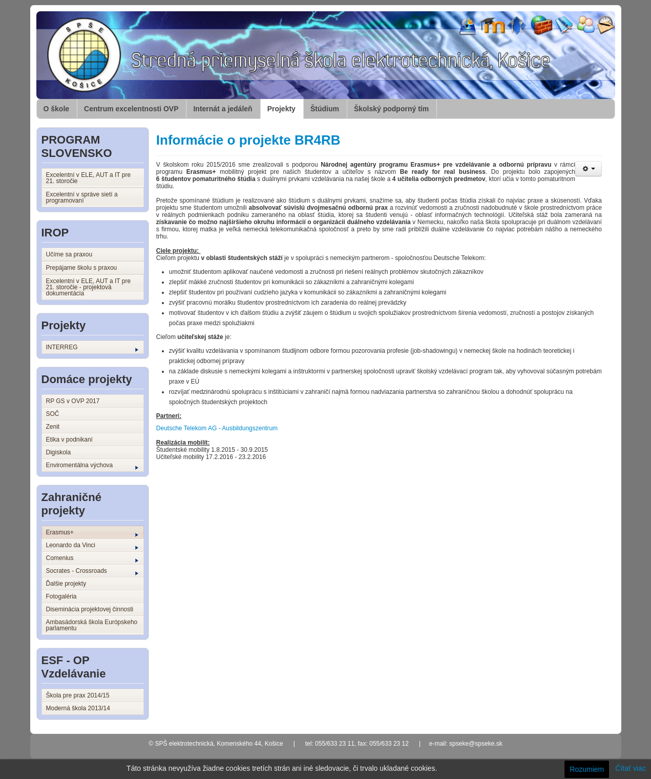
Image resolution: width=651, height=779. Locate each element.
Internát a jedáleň (222, 109)
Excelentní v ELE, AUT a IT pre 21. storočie (88, 178)
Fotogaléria (61, 596)
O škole (57, 109)
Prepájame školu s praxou (81, 267)
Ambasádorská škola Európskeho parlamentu (92, 625)
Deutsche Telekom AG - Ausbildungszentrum (217, 428)
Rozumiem (587, 769)
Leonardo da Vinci (92, 546)
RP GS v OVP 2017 (73, 401)
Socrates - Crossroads (92, 571)
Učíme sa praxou (69, 254)
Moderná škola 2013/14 (78, 708)
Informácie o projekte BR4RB (248, 140)
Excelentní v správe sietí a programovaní (82, 197)
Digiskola (58, 452)
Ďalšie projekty (66, 583)
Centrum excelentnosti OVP (131, 109)
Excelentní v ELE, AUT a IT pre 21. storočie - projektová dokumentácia (88, 287)
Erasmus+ (92, 533)
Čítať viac (630, 768)
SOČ (52, 413)
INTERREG (92, 348)
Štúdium (324, 109)
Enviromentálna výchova (92, 466)
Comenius (92, 558)
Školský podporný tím (391, 109)
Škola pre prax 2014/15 (78, 695)
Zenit (53, 426)
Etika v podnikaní (69, 439)
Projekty (281, 109)
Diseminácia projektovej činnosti (90, 609)
